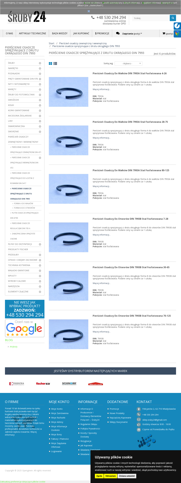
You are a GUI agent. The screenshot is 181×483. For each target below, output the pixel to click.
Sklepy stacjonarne (119, 422)
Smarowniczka (16, 126)
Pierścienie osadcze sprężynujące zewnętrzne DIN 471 (25, 149)
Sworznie (13, 131)
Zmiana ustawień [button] (127, 476)
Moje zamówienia (59, 413)
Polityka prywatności (90, 428)
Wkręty (12, 89)
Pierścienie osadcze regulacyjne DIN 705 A (20, 226)
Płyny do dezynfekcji (20, 244)
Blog (9, 340)
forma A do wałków (23, 203)
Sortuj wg (108, 63)
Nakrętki (13, 68)
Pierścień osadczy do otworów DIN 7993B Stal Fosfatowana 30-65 (131, 267)
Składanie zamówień (90, 449)
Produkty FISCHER (18, 249)
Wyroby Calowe (17, 281)
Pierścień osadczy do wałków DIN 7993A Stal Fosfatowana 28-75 (130, 122)
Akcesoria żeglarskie (20, 115)
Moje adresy (57, 422)
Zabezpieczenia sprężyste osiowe (22, 236)
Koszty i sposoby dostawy (88, 435)
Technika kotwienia (19, 265)
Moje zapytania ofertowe (58, 445)
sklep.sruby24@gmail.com (154, 419)
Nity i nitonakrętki (19, 84)
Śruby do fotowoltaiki (21, 94)
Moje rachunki (58, 417)
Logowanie (56, 451)
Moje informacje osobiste (59, 428)
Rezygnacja (85, 441)
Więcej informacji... (101, 89)
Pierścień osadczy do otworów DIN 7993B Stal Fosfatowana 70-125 (132, 316)
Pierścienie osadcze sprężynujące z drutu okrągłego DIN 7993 (21, 193)
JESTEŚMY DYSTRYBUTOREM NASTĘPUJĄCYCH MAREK (90, 371)
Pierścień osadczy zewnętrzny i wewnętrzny (23, 139)
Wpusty (12, 275)
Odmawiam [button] (110, 476)
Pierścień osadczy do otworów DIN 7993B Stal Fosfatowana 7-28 (130, 219)
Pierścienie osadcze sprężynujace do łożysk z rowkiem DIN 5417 (22, 178)
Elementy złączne (18, 291)
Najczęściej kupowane (120, 417)
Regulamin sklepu (88, 424)
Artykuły (13, 346)
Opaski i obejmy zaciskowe (22, 259)
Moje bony (56, 434)
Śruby (11, 63)
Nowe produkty (117, 413)
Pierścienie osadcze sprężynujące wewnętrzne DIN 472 (24, 162)
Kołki (11, 105)
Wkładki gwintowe (18, 270)
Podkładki (14, 73)
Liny (10, 121)
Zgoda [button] (99, 476)
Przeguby (13, 254)
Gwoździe (13, 99)
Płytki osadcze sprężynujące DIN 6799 (24, 215)
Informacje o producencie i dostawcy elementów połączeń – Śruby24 (90, 414)
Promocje (114, 408)
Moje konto (59, 401)
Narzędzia (14, 286)
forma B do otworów (24, 208)
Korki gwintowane (18, 110)
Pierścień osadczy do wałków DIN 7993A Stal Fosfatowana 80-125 (131, 170)
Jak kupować (86, 445)
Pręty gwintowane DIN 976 (23, 78)
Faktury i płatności (60, 438)
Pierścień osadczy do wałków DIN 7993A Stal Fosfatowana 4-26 (130, 73)
